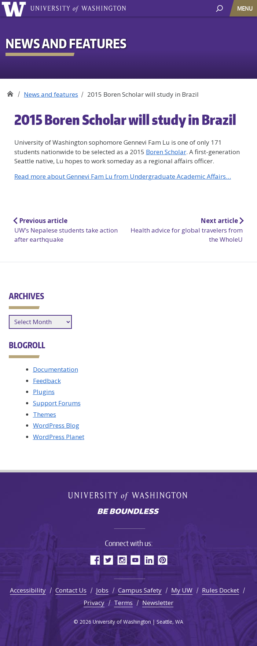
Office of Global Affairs (10, 91)
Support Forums (57, 403)
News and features (51, 94)
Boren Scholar (166, 152)
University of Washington (15, 8)
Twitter (108, 560)
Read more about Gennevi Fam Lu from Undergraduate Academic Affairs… (122, 176)
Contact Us (71, 590)
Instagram (122, 560)
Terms (123, 602)
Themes (44, 414)
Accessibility (28, 590)
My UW (181, 590)
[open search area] (219, 8)
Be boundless (129, 512)
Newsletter (157, 602)
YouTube (135, 560)
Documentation (55, 369)
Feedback (47, 380)
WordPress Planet (58, 436)
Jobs (102, 590)
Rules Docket (220, 590)
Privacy (94, 602)
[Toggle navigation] (245, 8)
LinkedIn (149, 560)
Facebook (95, 560)
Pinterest (163, 560)
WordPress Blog (56, 425)
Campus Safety (140, 590)
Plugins (44, 391)
